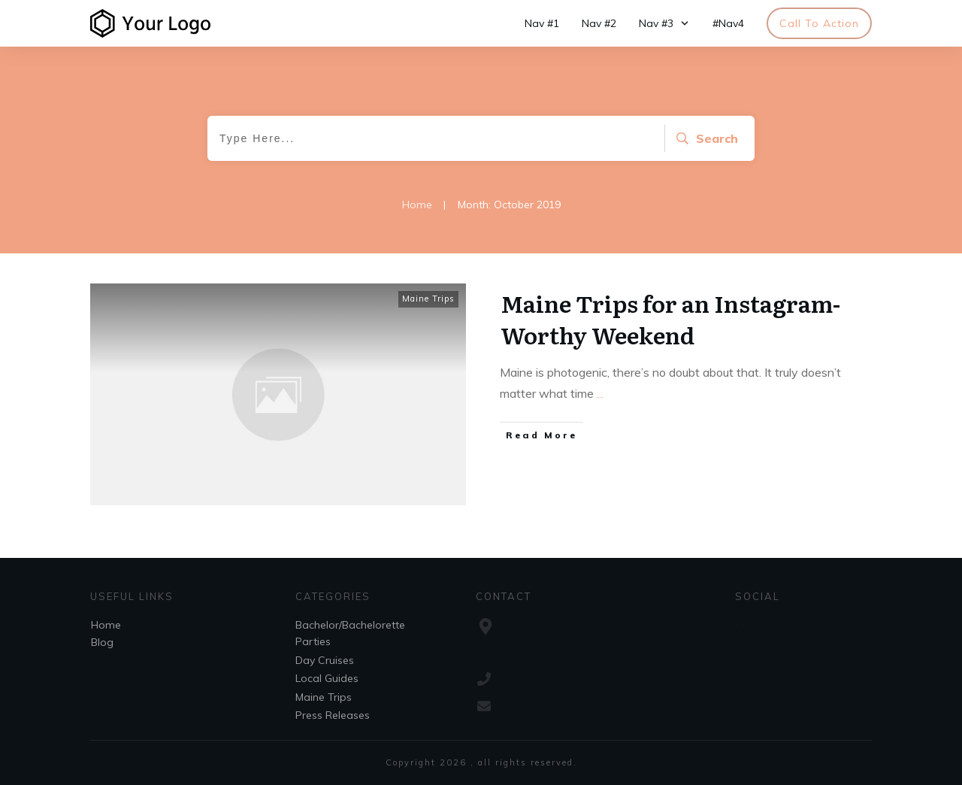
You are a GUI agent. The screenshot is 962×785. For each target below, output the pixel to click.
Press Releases (332, 715)
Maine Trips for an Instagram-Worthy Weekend (670, 318)
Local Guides (326, 678)
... (600, 393)
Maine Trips (428, 298)
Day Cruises (324, 660)
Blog (102, 642)
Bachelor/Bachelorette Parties (350, 633)
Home (106, 625)
